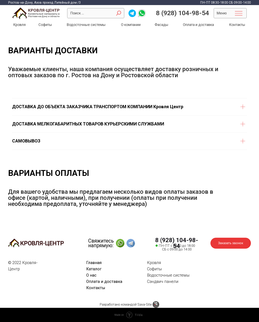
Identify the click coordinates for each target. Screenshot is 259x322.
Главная (94, 262)
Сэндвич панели (162, 281)
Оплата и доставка (198, 24)
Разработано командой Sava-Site (126, 304)
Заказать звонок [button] (230, 243)
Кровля (19, 24)
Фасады (161, 24)
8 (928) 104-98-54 (182, 13)
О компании (131, 24)
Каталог (94, 268)
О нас (91, 275)
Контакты (237, 24)
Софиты (45, 24)
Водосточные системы (86, 24)
